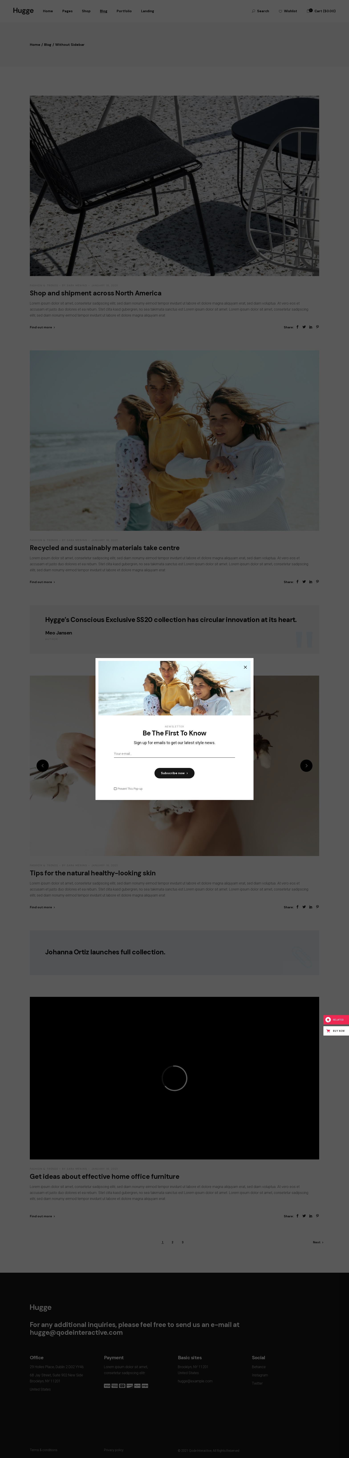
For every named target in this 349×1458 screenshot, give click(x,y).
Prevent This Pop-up (130, 788)
